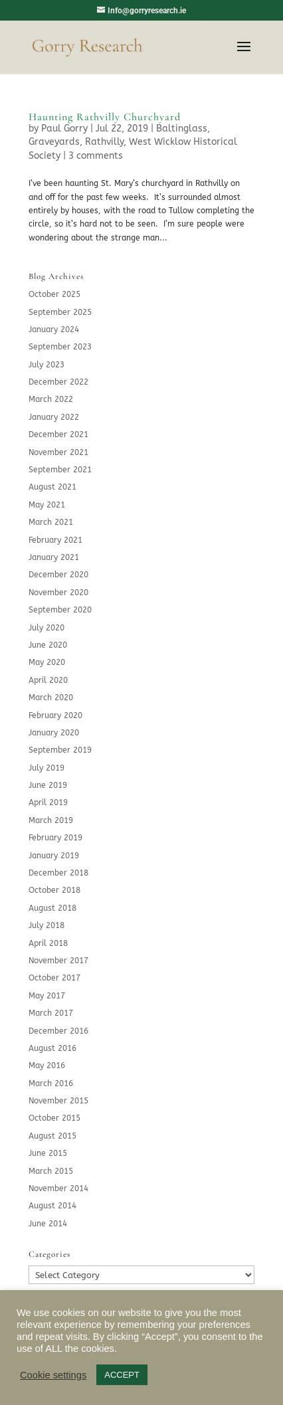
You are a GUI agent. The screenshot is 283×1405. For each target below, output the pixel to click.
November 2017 (58, 960)
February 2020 (55, 715)
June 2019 (48, 785)
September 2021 (60, 469)
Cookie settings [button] (53, 1375)
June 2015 (48, 1153)
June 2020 (48, 645)
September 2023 (60, 346)
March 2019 (51, 820)
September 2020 (60, 609)
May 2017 (47, 995)
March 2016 (51, 1083)
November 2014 (58, 1188)
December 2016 (58, 1031)
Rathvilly (104, 141)
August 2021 (52, 487)
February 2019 (55, 837)
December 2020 (58, 574)
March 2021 (51, 522)
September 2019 (60, 750)
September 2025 (60, 312)
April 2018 (48, 943)
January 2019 (54, 855)
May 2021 (47, 505)
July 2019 (46, 768)
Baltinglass (181, 128)
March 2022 (51, 399)
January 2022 (54, 417)
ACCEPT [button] (122, 1375)
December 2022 (58, 382)
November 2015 (58, 1100)
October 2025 (54, 294)
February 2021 (55, 540)
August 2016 (52, 1048)
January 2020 (54, 732)
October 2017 (54, 978)
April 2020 (48, 680)
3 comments (95, 155)
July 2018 (46, 925)
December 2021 (58, 434)
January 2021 (54, 557)
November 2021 (58, 452)
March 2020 (51, 697)
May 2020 (47, 662)
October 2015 (54, 1118)
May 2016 (47, 1065)
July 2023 (46, 364)
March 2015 (51, 1171)
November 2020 (58, 592)
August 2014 (52, 1205)
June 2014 (48, 1223)
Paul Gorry (64, 128)
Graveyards (54, 141)
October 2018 (54, 890)
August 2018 (52, 908)
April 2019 (48, 802)
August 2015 (52, 1136)
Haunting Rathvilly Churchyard (105, 117)
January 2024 (54, 329)
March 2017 (51, 1013)
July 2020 (46, 627)
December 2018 (58, 873)
